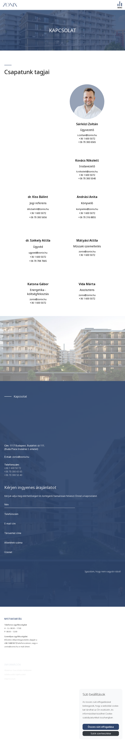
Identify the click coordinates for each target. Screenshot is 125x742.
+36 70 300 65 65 (13, 471)
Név (6, 504)
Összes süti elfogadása (101, 726)
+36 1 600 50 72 (12, 468)
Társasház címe (12, 533)
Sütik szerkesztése (101, 733)
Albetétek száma (13, 542)
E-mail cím (10, 523)
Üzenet (8, 552)
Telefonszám (11, 514)
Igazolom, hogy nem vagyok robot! (103, 571)
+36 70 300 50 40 (13, 475)
